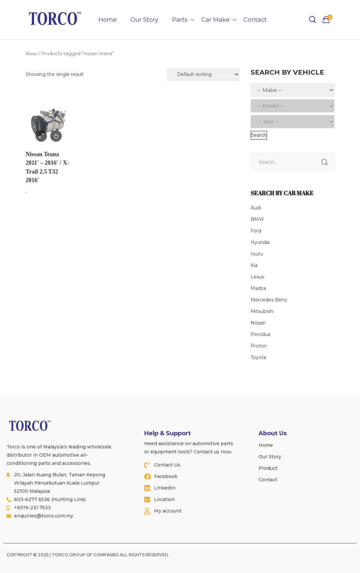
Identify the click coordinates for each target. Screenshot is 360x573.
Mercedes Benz (269, 300)
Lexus (257, 277)
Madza (258, 288)
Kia (254, 265)
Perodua (260, 334)
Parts (180, 19)
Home (108, 19)
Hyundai (260, 242)
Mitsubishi (262, 311)
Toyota (258, 357)
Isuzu (257, 254)
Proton (259, 346)
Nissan (258, 323)
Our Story (144, 19)
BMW (257, 219)
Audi (256, 208)
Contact (255, 19)
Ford (256, 231)
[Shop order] (203, 74)
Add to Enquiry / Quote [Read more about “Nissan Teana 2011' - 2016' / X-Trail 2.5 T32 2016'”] (56, 136)
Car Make (215, 19)
